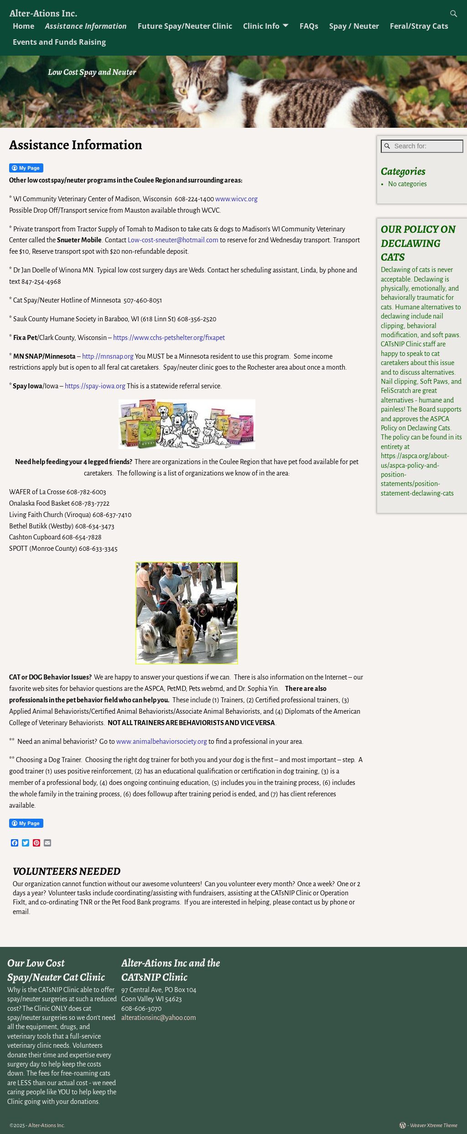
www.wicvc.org (236, 199)
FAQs (309, 26)
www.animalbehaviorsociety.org (161, 741)
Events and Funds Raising (59, 42)
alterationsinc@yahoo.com (158, 1017)
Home (23, 26)
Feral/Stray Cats (419, 26)
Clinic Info (261, 26)
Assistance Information (86, 26)
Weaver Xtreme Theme (433, 1126)
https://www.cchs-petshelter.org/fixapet (169, 337)
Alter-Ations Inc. (44, 13)
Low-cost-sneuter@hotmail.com (173, 240)
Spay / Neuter (354, 26)
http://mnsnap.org (108, 356)
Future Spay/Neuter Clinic (185, 26)
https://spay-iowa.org (95, 386)
